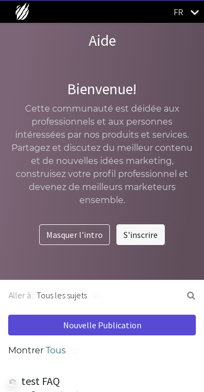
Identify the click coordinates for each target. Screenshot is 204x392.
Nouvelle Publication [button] (102, 325)
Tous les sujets (61, 295)
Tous (56, 350)
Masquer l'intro (74, 234)
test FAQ (40, 381)
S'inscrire (140, 234)
